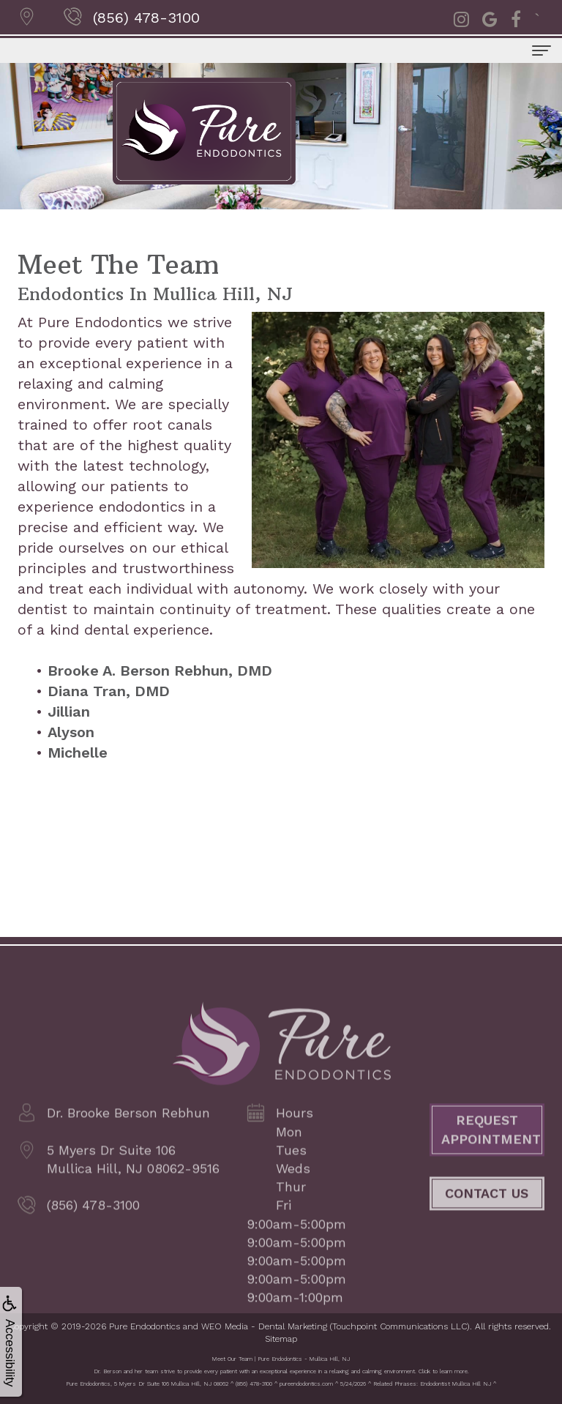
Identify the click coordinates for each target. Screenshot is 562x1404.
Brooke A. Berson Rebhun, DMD (160, 670)
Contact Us (486, 1212)
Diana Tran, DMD (109, 691)
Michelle (78, 752)
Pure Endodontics (144, 1326)
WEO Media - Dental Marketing (264, 1326)
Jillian (69, 711)
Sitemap (281, 1339)
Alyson (71, 732)
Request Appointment (491, 1149)
